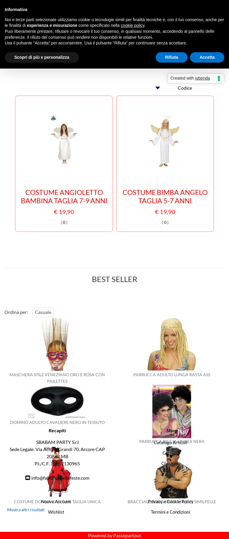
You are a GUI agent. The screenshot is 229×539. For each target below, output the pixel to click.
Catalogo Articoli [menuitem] (170, 442)
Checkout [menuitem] (170, 463)
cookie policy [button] (132, 25)
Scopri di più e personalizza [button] (41, 57)
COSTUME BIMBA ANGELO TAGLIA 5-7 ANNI (165, 196)
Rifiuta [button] (171, 57)
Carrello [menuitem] (171, 453)
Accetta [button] (207, 57)
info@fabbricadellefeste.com (60, 478)
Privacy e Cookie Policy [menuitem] (171, 501)
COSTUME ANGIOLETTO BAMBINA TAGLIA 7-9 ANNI (64, 196)
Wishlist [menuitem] (56, 512)
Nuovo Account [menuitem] (56, 501)
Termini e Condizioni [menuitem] (170, 512)
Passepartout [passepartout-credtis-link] (127, 535)
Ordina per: (16, 312)
